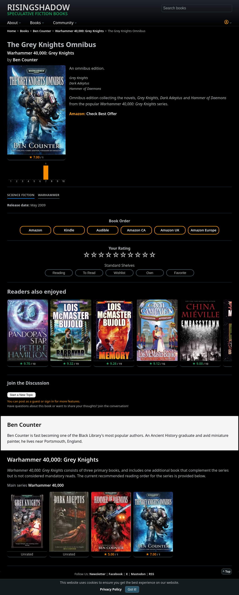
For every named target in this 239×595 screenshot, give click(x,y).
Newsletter (97, 574)
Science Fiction (21, 195)
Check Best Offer (101, 113)
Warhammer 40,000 (46, 485)
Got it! (132, 589)
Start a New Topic (21, 395)
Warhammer (49, 195)
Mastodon (138, 574)
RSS (151, 574)
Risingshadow (38, 9)
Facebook (116, 574)
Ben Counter (25, 59)
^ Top (226, 571)
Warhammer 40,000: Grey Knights (40, 53)
